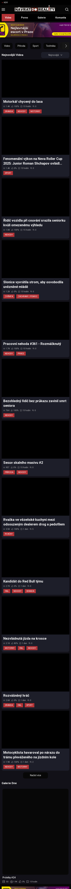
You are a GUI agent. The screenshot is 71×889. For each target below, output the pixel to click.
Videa (8, 17)
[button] (63, 46)
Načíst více (35, 775)
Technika (50, 46)
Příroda (21, 46)
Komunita (60, 17)
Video (7, 46)
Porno (24, 17)
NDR (5, 2)
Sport (35, 46)
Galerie (42, 17)
